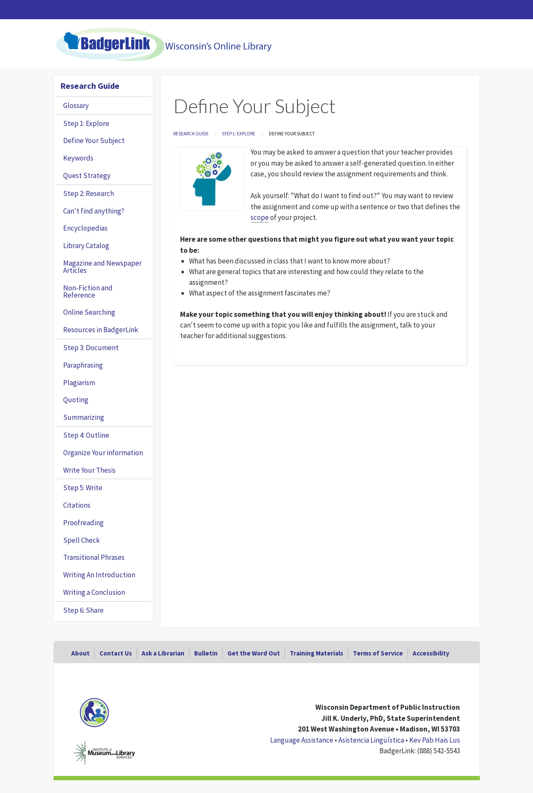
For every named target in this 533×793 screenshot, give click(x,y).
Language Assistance (301, 740)
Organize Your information (103, 452)
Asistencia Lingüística (371, 740)
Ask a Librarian (163, 653)
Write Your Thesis (89, 470)
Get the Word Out (253, 653)
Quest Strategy (87, 175)
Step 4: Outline (86, 435)
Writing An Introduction (99, 574)
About (80, 653)
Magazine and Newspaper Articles (102, 266)
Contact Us (115, 653)
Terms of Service (378, 653)
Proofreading (83, 522)
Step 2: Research (88, 193)
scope (259, 217)
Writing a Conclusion (94, 592)
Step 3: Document (91, 347)
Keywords (78, 158)
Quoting (75, 399)
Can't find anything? (93, 211)
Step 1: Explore (238, 134)
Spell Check (81, 540)
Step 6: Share (83, 610)
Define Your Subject (94, 140)
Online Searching (89, 312)
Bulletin (206, 653)
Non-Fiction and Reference (88, 291)
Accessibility (431, 653)
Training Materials (316, 653)
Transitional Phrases (94, 557)
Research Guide (191, 134)
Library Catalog (86, 245)
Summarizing (83, 417)
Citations (76, 505)
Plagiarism (79, 382)
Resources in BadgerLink (100, 329)
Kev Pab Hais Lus (434, 740)
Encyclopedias (85, 228)
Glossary (76, 105)
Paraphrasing (83, 365)
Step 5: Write (82, 487)
